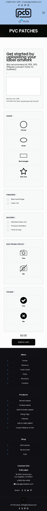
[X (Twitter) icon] (22, 5)
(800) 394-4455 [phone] (14, 2)
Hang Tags (25, 414)
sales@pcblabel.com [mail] (32, 2)
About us (25, 365)
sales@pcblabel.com (24, 484)
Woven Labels (25, 400)
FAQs (25, 374)
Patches (25, 419)
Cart (25, 454)
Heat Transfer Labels (25, 409)
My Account (25, 450)
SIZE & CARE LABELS (25, 423)
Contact (25, 383)
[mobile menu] (43, 12)
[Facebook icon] (19, 5)
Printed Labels (25, 405)
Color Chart (25, 369)
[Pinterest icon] (25, 5)
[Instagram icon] (28, 5)
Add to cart (23, 342)
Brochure (25, 378)
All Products (25, 445)
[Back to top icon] (23, 499)
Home (24, 360)
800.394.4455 (24, 480)
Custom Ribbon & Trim (25, 428)
